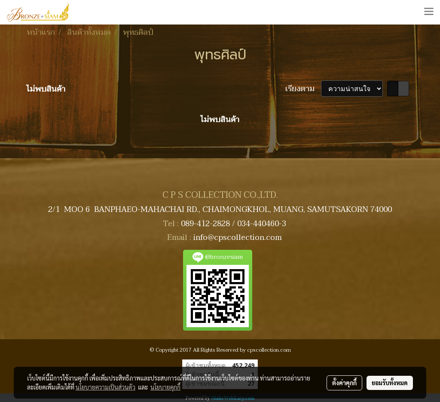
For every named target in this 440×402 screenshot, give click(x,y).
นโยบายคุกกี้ (165, 387)
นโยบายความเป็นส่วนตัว (105, 387)
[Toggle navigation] (428, 12)
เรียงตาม (303, 89)
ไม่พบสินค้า (46, 89)
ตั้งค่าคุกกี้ (344, 383)
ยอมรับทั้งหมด (390, 383)
